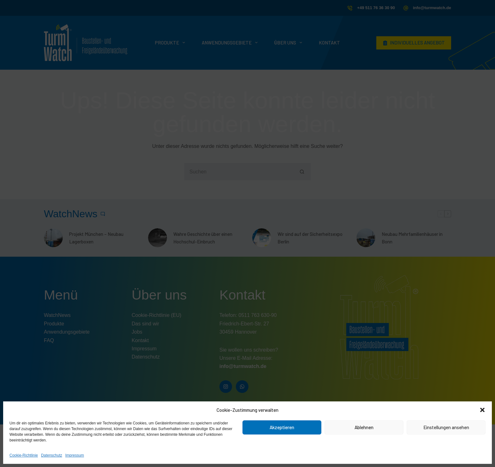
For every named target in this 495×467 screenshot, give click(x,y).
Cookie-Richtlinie (23, 455)
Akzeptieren (282, 427)
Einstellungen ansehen (446, 427)
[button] (482, 410)
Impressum (74, 455)
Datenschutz (51, 455)
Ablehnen (364, 427)
